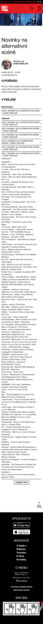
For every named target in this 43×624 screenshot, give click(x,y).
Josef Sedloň (20, 64)
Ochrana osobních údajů (21, 587)
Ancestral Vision (23, 2)
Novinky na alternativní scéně (24, 111)
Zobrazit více (21, 482)
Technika (21, 552)
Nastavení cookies (21, 590)
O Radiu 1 (21, 545)
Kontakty (21, 559)
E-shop (20, 556)
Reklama (21, 549)
